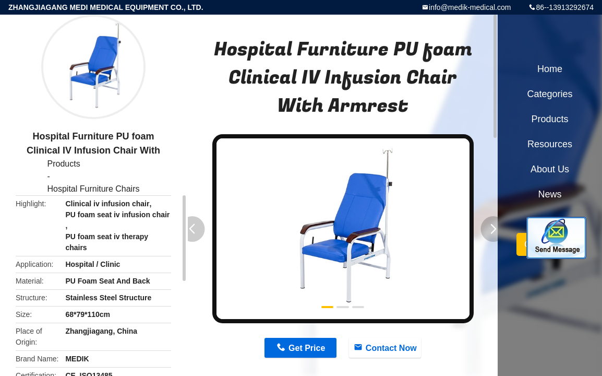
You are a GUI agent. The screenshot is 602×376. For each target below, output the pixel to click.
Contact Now (391, 348)
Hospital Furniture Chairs (93, 188)
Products (63, 163)
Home (549, 69)
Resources (549, 144)
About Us (550, 169)
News (549, 194)
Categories (549, 94)
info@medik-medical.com (470, 7)
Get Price (306, 348)
